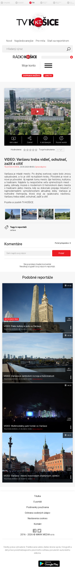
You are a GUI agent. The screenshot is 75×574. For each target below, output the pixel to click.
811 (69, 369)
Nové (9, 40)
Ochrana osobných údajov (37, 512)
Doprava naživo (31, 76)
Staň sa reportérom (58, 40)
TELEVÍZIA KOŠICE (11, 167)
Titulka (37, 496)
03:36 (67, 335)
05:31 (67, 435)
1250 (69, 419)
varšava (13, 230)
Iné (34, 479)
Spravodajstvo (40, 167)
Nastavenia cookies (37, 518)
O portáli (37, 501)
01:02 (67, 285)
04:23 (67, 385)
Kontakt (37, 524)
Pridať (61, 253)
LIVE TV (48, 76)
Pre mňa (40, 40)
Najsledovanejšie (23, 40)
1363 (69, 469)
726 (69, 319)
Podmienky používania (37, 507)
